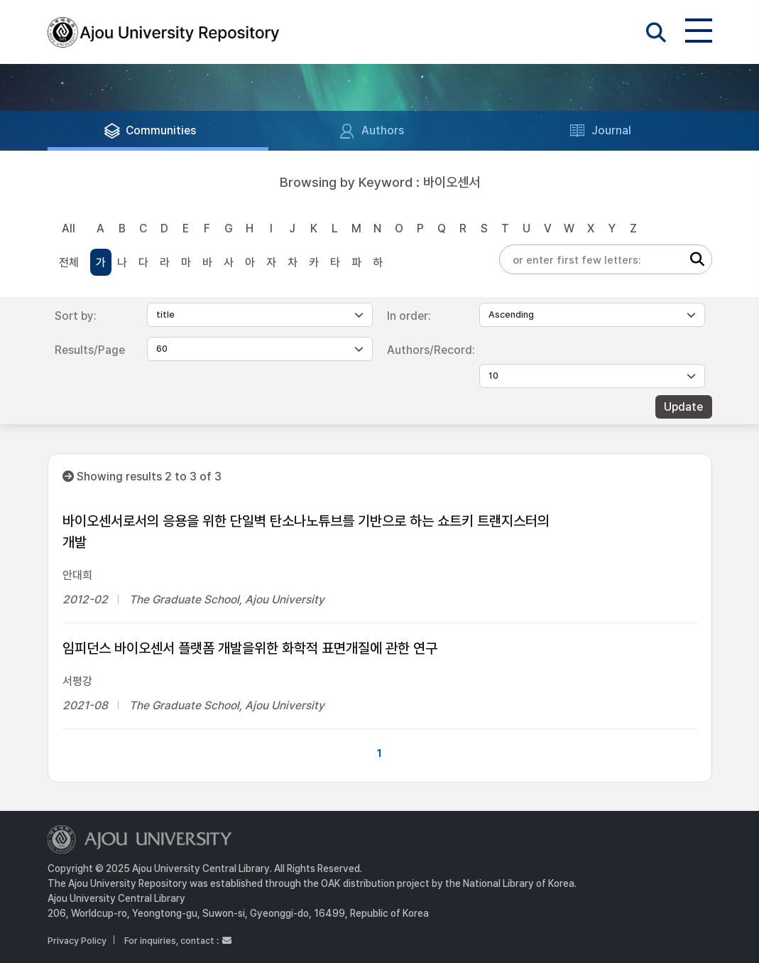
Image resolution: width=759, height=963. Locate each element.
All (68, 228)
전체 (69, 262)
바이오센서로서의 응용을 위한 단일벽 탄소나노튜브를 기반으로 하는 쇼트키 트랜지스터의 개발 (306, 531)
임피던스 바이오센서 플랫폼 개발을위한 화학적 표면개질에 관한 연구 (249, 648)
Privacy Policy (77, 940)
